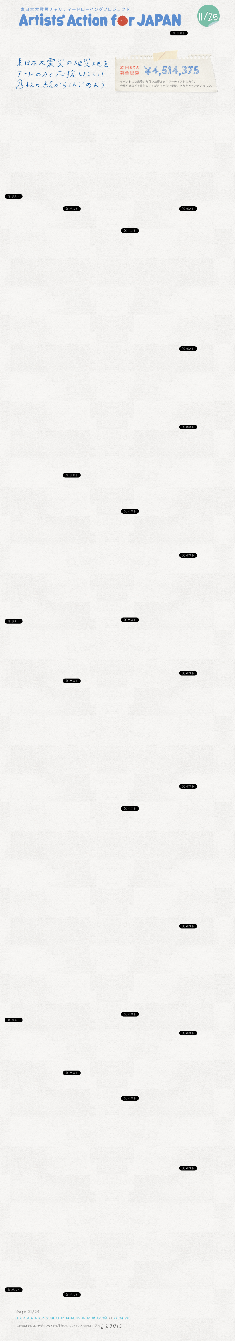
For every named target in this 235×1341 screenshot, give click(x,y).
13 (67, 1318)
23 (121, 1318)
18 (93, 1318)
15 (78, 1318)
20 (104, 1318)
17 (88, 1318)
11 (57, 1318)
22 (116, 1318)
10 (52, 1318)
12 (62, 1318)
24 (127, 1318)
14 (72, 1318)
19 (99, 1318)
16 (83, 1318)
